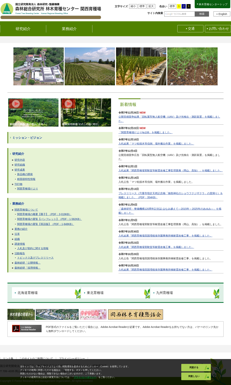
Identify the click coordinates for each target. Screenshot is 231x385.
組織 (17, 238)
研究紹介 (18, 153)
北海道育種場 (28, 293)
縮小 (133, 6)
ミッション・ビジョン (27, 137)
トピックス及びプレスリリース (35, 257)
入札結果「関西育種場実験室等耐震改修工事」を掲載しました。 (156, 247)
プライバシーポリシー (72, 358)
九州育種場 (164, 293)
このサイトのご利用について (36, 358)
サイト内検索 (155, 13)
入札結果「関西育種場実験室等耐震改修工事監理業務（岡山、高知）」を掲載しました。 (170, 170)
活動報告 (20, 253)
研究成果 (20, 169)
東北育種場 (95, 293)
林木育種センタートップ (213, 4)
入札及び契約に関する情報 (32, 248)
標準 (142, 6)
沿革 (17, 233)
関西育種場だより (27, 188)
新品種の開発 (25, 174)
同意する (193, 367)
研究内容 (20, 159)
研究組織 (20, 164)
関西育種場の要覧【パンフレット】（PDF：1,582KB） (49, 219)
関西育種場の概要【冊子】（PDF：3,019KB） (44, 214)
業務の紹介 (21, 228)
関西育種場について (26, 209)
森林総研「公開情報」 (28, 262)
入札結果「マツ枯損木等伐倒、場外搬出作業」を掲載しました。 (156, 143)
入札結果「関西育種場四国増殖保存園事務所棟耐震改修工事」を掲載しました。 (165, 235)
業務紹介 (18, 203)
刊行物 (18, 184)
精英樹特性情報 (26, 179)
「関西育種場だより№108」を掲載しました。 (145, 132)
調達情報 (20, 243)
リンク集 (8, 358)
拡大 (151, 6)
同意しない (194, 376)
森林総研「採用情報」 (28, 267)
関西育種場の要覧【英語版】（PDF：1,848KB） (45, 224)
